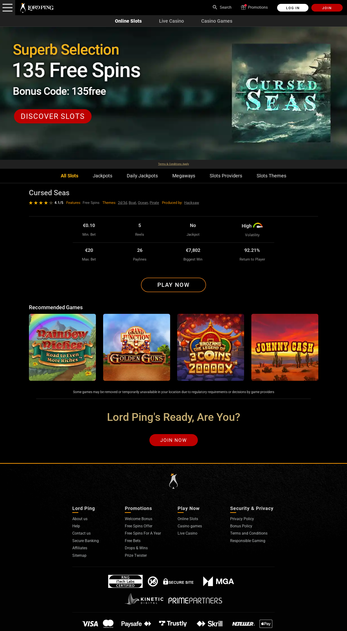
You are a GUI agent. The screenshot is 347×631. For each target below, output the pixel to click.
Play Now (173, 285)
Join (327, 8)
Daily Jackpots (142, 176)
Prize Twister (136, 555)
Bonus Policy (241, 526)
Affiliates (79, 548)
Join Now (173, 440)
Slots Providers (226, 176)
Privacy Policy (242, 519)
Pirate (154, 203)
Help (76, 526)
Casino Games (216, 21)
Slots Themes (271, 176)
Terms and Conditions (248, 533)
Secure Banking (85, 540)
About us (79, 519)
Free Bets (132, 540)
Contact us (81, 533)
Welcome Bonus (138, 519)
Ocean (143, 203)
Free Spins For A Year (143, 533)
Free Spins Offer (138, 526)
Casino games (190, 526)
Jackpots (102, 176)
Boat (132, 203)
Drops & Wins (136, 548)
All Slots (69, 176)
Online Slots (128, 21)
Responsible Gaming (247, 540)
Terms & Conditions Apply (173, 164)
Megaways (183, 176)
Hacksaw (191, 203)
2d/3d (122, 203)
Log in (293, 8)
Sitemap (79, 555)
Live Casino (171, 21)
